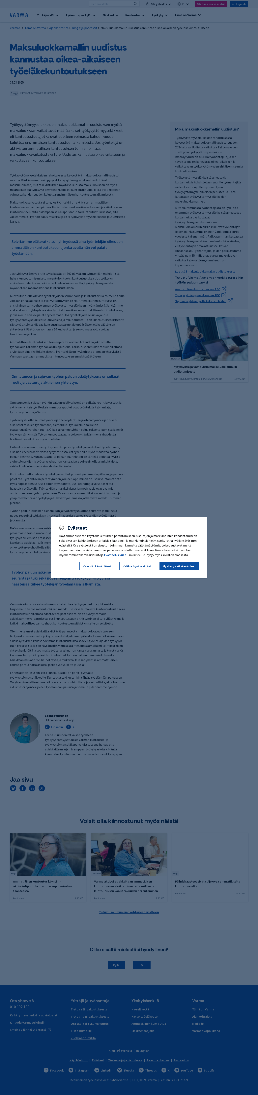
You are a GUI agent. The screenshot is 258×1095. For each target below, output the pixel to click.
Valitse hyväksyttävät (138, 566)
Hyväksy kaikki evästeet (179, 566)
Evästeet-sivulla (115, 555)
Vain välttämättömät (98, 566)
